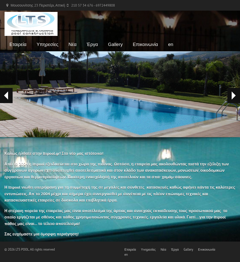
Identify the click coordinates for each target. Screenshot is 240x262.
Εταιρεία (18, 44)
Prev (4, 95)
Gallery (115, 44)
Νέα (72, 44)
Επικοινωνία (145, 44)
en (170, 44)
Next (233, 95)
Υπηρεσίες (47, 44)
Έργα (92, 44)
